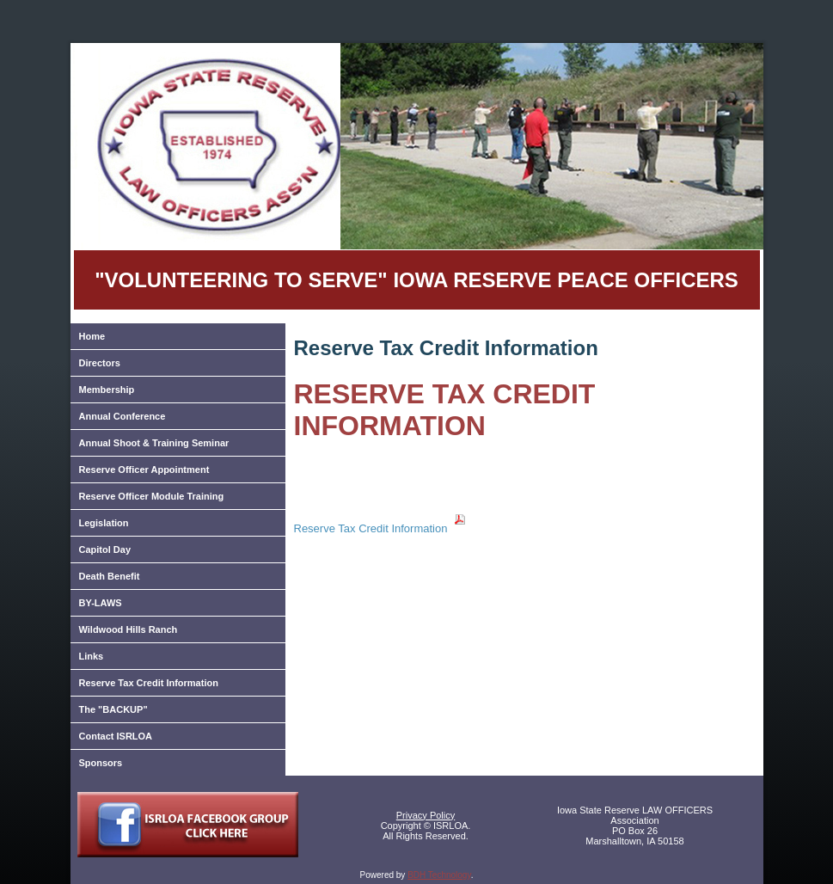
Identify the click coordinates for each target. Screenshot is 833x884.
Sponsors (101, 763)
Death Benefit (109, 576)
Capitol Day (105, 549)
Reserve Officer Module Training (151, 496)
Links (91, 656)
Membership (107, 389)
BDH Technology (439, 875)
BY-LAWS (100, 603)
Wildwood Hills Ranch (128, 629)
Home (92, 336)
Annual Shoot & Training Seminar (154, 443)
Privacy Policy (425, 815)
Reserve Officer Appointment (144, 469)
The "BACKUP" (113, 709)
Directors (99, 363)
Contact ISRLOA (116, 736)
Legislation (104, 523)
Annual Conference (122, 416)
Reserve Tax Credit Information (148, 683)
